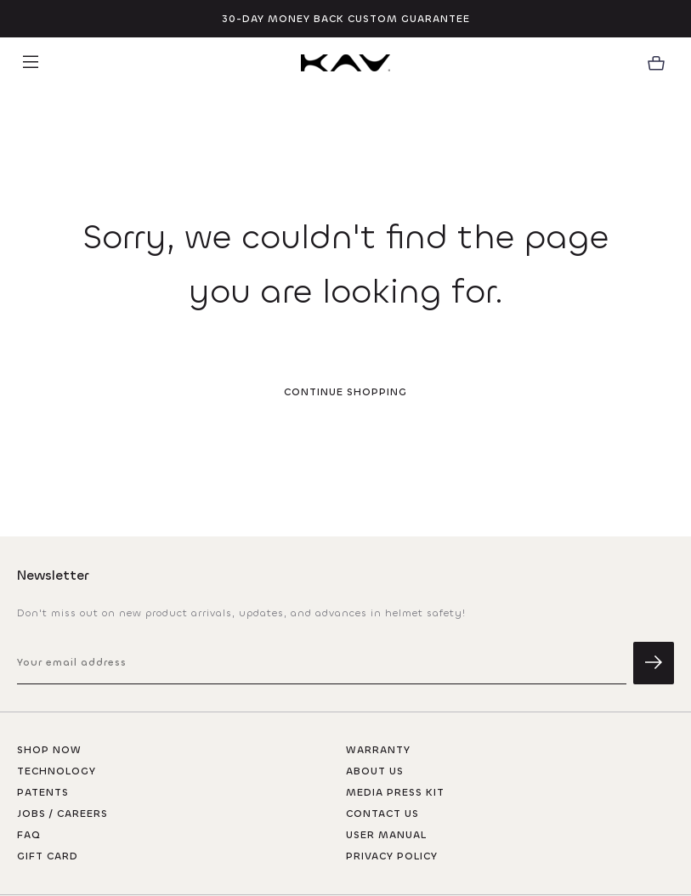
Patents (43, 792)
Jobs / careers (62, 813)
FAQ (29, 835)
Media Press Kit (395, 792)
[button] (30, 63)
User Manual (386, 835)
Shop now (49, 750)
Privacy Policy (392, 856)
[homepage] (345, 62)
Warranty (378, 750)
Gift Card (47, 856)
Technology (56, 771)
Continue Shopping (345, 392)
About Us (375, 771)
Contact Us (382, 813)
